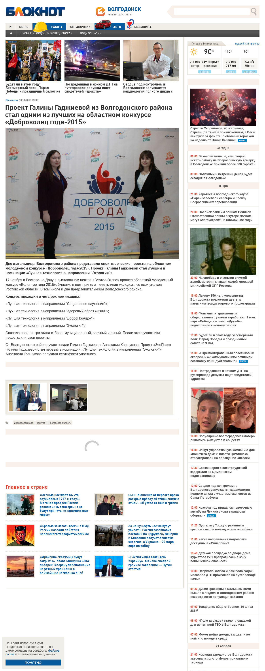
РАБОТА (47, 26)
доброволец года (23, 423)
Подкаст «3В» (90, 33)
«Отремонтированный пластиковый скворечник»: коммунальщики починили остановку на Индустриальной (222, 357)
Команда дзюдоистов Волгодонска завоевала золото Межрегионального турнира (221, 658)
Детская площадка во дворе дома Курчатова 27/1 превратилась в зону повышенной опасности (220, 557)
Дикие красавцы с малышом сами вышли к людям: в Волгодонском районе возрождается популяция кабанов (222, 593)
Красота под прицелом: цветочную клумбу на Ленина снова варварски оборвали (221, 511)
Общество (12, 100)
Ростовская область (60, 423)
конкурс (41, 423)
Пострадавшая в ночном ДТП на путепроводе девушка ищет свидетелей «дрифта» (221, 375)
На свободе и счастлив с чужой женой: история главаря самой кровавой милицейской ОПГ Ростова (221, 281)
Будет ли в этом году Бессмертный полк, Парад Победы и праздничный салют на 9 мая (221, 339)
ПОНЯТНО (33, 662)
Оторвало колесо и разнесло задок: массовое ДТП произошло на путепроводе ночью (223, 575)
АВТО (108, 26)
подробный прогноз (247, 43)
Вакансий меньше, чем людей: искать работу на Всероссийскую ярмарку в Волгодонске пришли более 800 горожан (222, 160)
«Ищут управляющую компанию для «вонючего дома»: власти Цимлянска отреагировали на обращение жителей (222, 454)
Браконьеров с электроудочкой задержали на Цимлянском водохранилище (218, 472)
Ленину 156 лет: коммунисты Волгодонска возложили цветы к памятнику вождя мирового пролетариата (222, 299)
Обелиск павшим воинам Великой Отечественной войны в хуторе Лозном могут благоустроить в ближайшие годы (221, 216)
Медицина (139, 26)
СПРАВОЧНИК (80, 27)
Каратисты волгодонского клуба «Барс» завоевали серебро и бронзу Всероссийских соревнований (219, 198)
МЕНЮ (23, 27)
